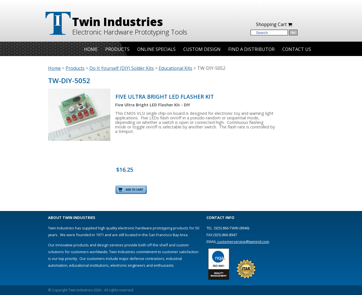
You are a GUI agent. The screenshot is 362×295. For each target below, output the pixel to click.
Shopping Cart (274, 24)
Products (117, 49)
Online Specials (156, 49)
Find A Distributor (251, 49)
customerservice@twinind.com (242, 241)
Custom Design (202, 49)
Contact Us (296, 49)
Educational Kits (175, 68)
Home (91, 49)
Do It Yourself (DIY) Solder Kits (121, 68)
